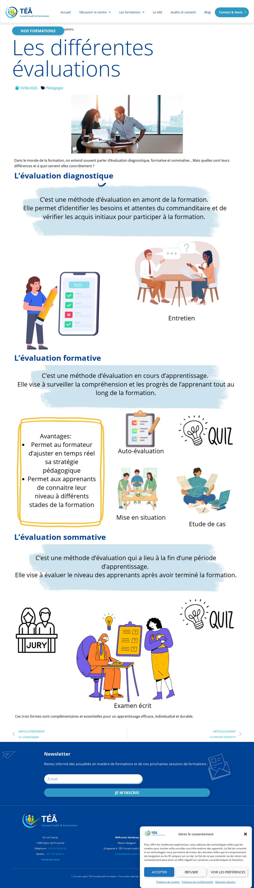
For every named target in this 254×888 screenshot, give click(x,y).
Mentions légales (225, 882)
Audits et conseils (183, 12)
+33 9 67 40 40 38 (57, 848)
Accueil (66, 12)
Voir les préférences (228, 872)
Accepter (159, 872)
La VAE (157, 12)
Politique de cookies (168, 882)
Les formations (131, 12)
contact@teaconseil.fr (127, 853)
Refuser (191, 872)
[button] (245, 834)
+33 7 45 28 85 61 (55, 853)
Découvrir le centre (95, 12)
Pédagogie (54, 88)
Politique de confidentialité (197, 882)
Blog (207, 12)
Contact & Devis (231, 12)
